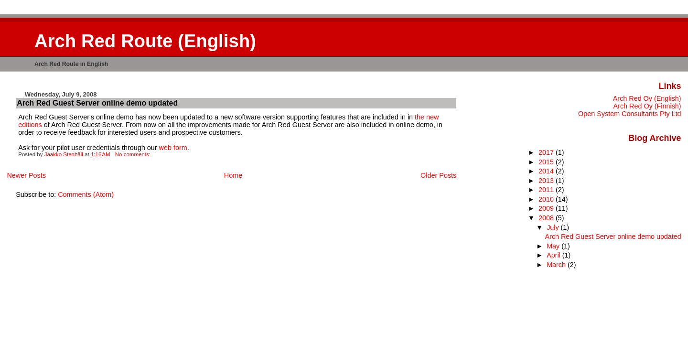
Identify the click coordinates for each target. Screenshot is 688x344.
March (557, 265)
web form (173, 147)
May (554, 246)
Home (233, 175)
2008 (547, 218)
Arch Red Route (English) (145, 41)
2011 (547, 190)
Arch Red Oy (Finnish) (647, 106)
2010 (547, 199)
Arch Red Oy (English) (647, 98)
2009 (547, 208)
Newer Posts (26, 175)
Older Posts (438, 175)
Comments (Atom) (86, 194)
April (554, 255)
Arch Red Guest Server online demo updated (97, 103)
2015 (547, 162)
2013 (547, 180)
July (553, 227)
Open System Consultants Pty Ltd (629, 114)
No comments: (133, 154)
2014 (547, 171)
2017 (547, 152)
